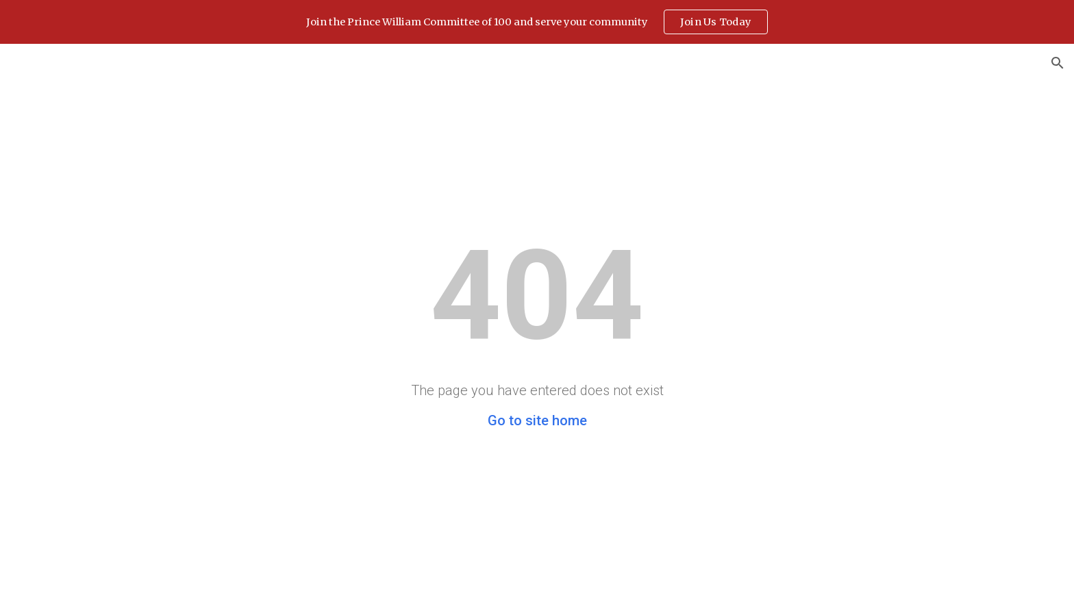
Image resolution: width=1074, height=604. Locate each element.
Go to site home (537, 420)
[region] (537, 22)
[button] (1057, 63)
